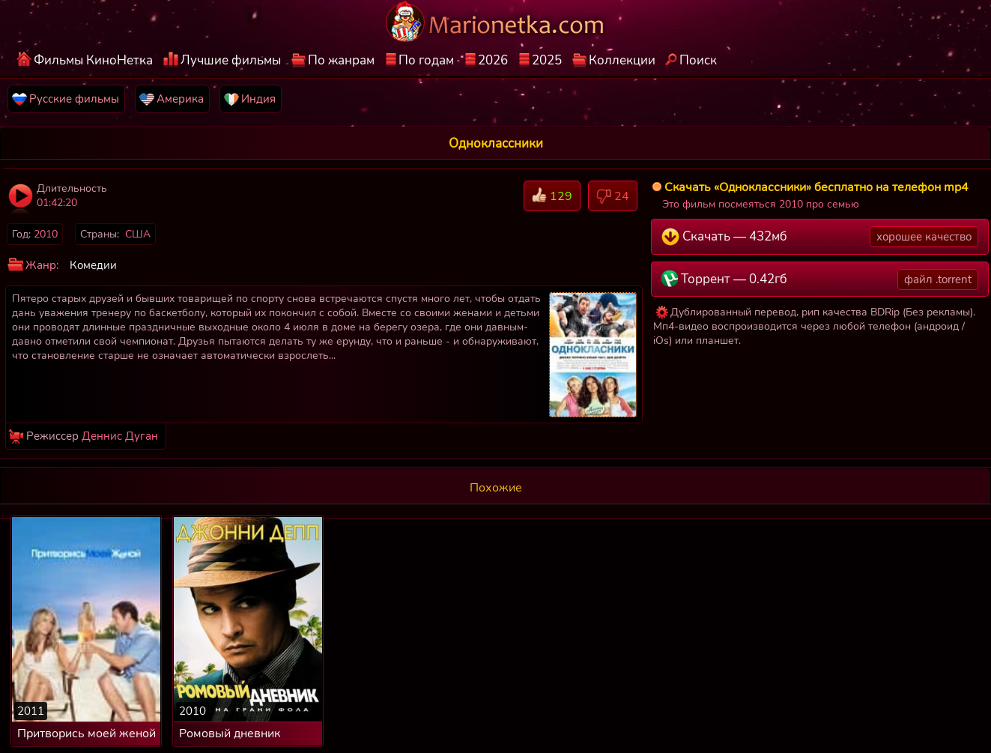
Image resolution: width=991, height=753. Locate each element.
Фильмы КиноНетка (93, 60)
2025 (547, 60)
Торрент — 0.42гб (819, 279)
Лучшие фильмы (231, 60)
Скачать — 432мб (819, 236)
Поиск (698, 60)
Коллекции (622, 60)
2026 (493, 60)
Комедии (93, 265)
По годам (426, 60)
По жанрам (341, 60)
